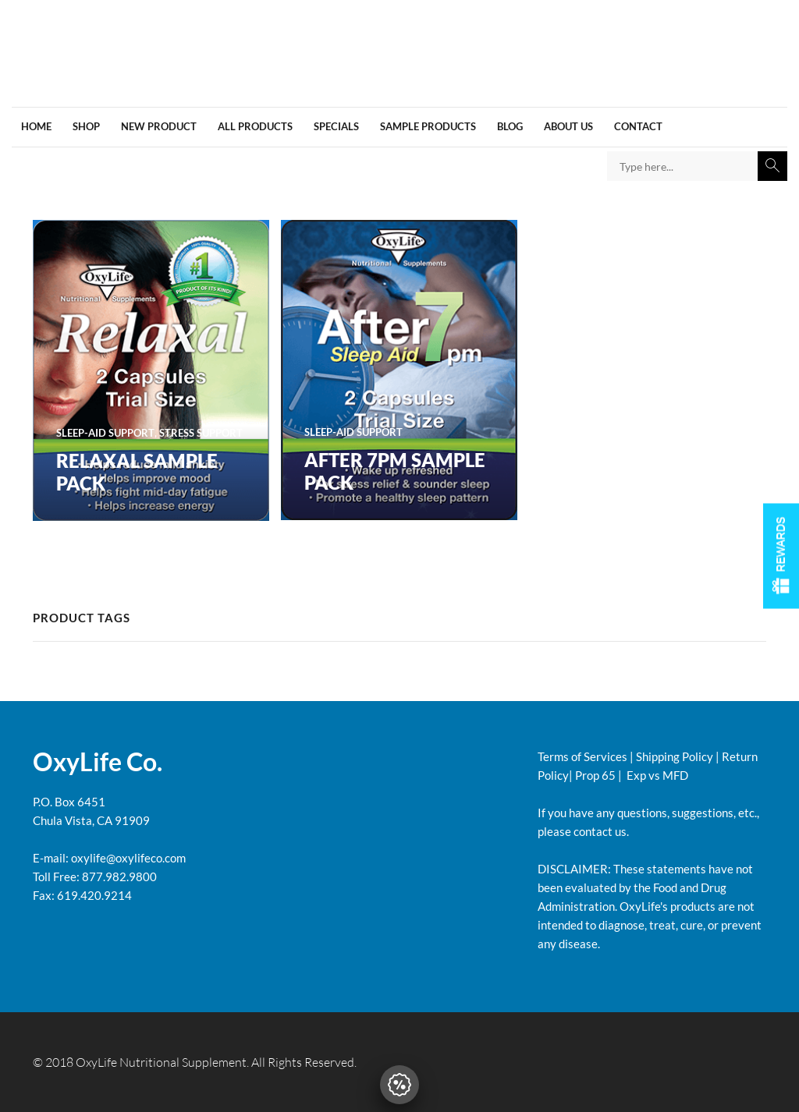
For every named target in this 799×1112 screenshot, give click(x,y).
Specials (336, 126)
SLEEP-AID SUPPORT (105, 433)
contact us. (600, 831)
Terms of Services (582, 756)
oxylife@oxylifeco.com (127, 858)
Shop (86, 126)
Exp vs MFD (656, 775)
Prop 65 (595, 775)
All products (255, 126)
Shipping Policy (674, 756)
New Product (159, 126)
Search (772, 166)
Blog (510, 126)
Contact (638, 126)
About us (568, 126)
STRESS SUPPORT (201, 433)
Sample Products (428, 126)
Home (36, 126)
